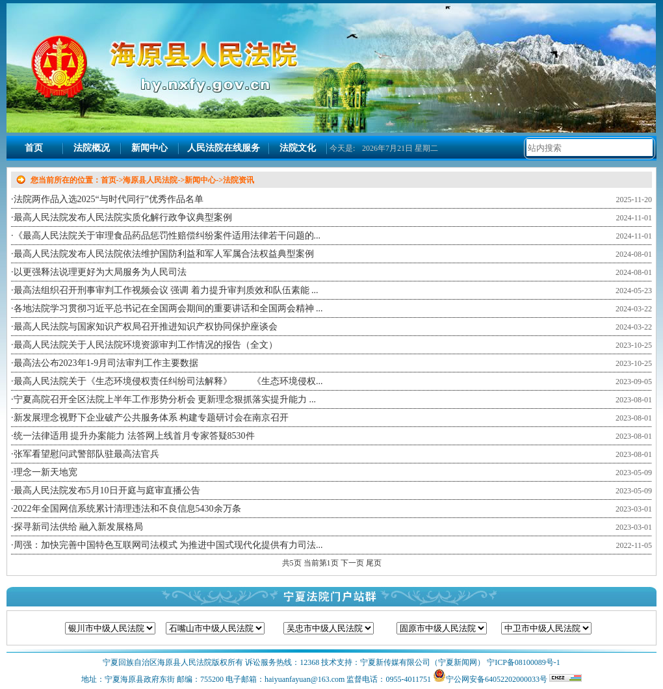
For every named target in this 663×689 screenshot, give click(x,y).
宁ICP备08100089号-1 (522, 662)
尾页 (374, 562)
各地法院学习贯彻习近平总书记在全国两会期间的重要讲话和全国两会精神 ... (168, 308)
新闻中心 (149, 148)
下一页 (353, 562)
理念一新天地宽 (45, 472)
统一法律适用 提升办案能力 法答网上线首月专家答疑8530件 (134, 436)
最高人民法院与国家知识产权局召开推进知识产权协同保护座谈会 (146, 327)
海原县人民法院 (150, 180)
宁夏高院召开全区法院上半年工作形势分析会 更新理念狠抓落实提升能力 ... (165, 399)
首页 (34, 148)
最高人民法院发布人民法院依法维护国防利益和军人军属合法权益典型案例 (164, 254)
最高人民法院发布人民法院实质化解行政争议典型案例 (123, 217)
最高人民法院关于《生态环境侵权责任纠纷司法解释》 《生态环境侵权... (168, 381)
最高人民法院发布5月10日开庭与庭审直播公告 (107, 490)
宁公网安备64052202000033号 (496, 679)
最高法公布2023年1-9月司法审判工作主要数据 (106, 363)
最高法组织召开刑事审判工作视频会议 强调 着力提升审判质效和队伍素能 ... (166, 290)
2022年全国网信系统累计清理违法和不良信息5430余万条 (127, 509)
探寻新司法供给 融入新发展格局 (79, 527)
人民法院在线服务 (223, 148)
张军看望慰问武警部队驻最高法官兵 (86, 454)
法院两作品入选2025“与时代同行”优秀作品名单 (108, 199)
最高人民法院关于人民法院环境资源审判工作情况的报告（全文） (146, 345)
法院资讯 (238, 180)
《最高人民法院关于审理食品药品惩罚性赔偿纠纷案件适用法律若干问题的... (167, 235)
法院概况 (91, 148)
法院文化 (298, 148)
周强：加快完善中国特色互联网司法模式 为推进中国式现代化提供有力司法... (168, 545)
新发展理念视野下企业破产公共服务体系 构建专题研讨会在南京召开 (151, 417)
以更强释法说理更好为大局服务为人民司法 (100, 272)
